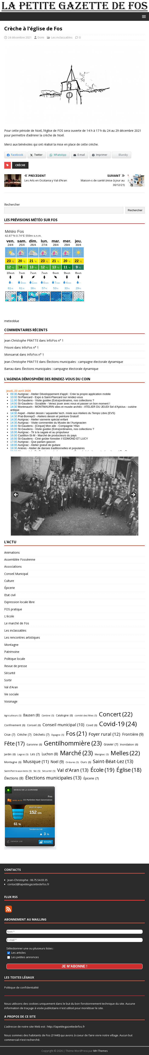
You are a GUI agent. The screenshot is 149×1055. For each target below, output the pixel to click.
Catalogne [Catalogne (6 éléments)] (64, 715)
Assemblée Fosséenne (19, 559)
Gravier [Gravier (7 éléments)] (111, 744)
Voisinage (10, 701)
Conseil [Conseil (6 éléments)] (34, 725)
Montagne (11, 645)
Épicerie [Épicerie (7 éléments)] (91, 778)
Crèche (20, 165)
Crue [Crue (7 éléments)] (9, 734)
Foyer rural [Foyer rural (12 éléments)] (104, 734)
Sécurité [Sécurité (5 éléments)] (48, 771)
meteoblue (11, 321)
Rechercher (12, 204)
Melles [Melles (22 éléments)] (125, 753)
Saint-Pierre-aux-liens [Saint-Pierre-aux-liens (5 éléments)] (17, 771)
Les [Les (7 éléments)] (35, 754)
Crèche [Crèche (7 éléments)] (24, 734)
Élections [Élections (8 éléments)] (13, 778)
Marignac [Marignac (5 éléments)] (102, 754)
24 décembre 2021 (19, 37)
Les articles (16, 952)
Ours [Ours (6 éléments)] (86, 762)
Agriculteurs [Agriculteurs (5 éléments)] (12, 715)
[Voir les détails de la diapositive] (74, 496)
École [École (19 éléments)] (102, 769)
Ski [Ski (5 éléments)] (36, 771)
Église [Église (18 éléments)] (128, 769)
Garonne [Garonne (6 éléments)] (34, 744)
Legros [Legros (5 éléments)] (22, 754)
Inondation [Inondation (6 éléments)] (129, 744)
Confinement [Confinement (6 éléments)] (14, 725)
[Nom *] (74, 931)
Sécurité (9, 673)
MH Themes (100, 1051)
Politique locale (14, 659)
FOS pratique (13, 609)
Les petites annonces (23, 957)
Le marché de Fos (16, 623)
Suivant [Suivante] (133, 495)
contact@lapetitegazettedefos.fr (28, 884)
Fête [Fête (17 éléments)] (14, 743)
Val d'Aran (11, 687)
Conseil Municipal (16, 574)
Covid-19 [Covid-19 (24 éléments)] (118, 724)
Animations (12, 552)
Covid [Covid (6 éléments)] (91, 725)
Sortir (8, 680)
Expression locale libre (19, 602)
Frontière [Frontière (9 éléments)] (132, 734)
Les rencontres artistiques (22, 637)
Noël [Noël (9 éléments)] (57, 762)
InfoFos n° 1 (55, 340)
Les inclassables (61, 37)
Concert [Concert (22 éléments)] (115, 714)
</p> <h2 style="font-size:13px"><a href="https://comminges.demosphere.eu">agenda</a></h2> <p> (74, 419)
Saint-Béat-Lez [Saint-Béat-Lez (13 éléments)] (113, 761)
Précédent (16, 495)
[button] (143, 16)
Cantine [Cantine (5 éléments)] (48, 715)
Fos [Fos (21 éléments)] (76, 733)
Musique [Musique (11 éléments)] (36, 761)
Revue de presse (15, 666)
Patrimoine (11, 652)
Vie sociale (11, 694)
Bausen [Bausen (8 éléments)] (31, 715)
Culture (9, 581)
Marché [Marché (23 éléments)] (76, 753)
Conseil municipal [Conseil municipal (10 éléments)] (63, 724)
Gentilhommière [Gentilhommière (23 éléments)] (73, 743)
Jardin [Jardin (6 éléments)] (10, 754)
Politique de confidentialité (21, 987)
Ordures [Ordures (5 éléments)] (72, 762)
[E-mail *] (74, 940)
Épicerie (9, 588)
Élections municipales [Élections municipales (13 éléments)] (53, 778)
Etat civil (10, 595)
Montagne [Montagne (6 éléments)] (12, 762)
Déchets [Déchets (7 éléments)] (41, 734)
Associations (13, 566)
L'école (9, 616)
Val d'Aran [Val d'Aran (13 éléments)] (72, 770)
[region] (74, 496)
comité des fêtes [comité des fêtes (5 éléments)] (86, 715)
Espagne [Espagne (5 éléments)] (57, 735)
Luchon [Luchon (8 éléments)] (50, 754)
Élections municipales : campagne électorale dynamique (85, 362)
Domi (41, 37)
